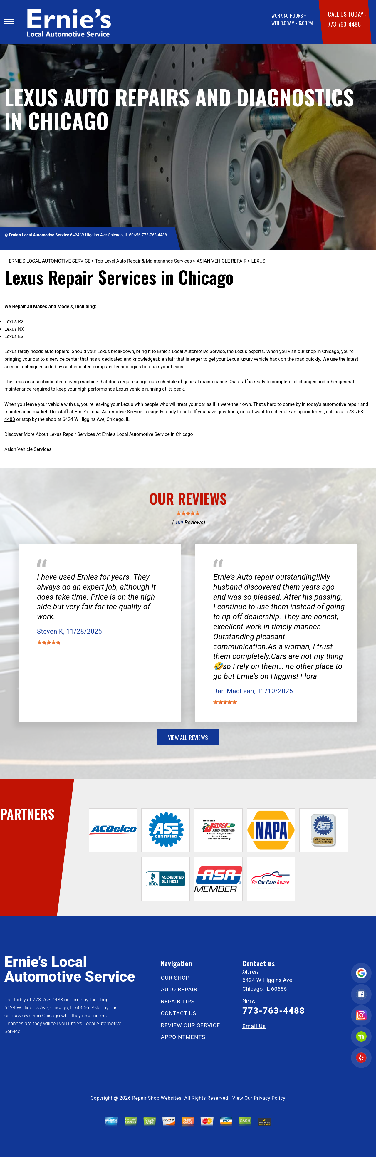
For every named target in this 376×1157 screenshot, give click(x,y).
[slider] (188, 513)
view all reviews (188, 737)
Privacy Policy (269, 1098)
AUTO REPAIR (179, 989)
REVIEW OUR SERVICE (190, 1025)
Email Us (254, 1026)
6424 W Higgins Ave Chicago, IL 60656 (105, 235)
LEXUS (258, 261)
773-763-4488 (344, 23)
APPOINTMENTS (183, 1037)
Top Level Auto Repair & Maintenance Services (143, 261)
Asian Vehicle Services (27, 449)
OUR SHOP (175, 977)
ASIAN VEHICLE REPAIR (221, 261)
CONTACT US (179, 1013)
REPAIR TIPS (178, 1001)
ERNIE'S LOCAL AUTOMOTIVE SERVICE (49, 261)
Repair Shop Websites (157, 1098)
